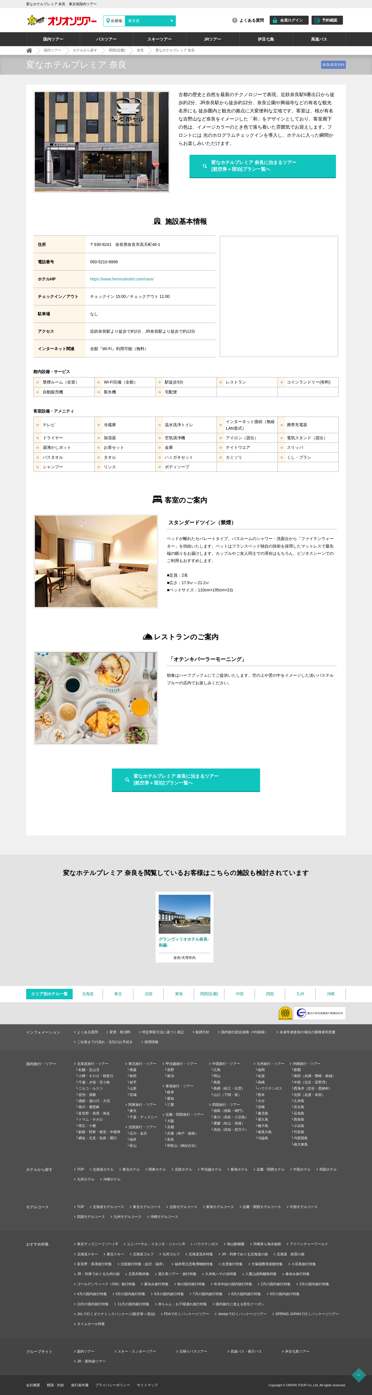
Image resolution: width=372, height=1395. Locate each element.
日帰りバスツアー (193, 1351)
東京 (133, 1111)
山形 (133, 1088)
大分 (261, 1101)
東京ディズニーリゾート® (97, 1244)
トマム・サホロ (90, 1119)
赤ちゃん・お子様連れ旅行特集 (182, 1304)
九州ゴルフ (171, 1254)
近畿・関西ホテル (271, 1169)
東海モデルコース (220, 1207)
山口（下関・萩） (228, 1095)
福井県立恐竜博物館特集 (194, 1264)
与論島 (263, 1138)
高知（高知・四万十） (231, 1130)
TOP (80, 1169)
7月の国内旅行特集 (208, 1294)
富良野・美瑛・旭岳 (94, 1113)
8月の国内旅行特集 (246, 1294)
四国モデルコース (91, 1217)
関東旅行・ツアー (142, 1105)
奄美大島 (265, 1132)
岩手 (133, 1082)
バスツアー (106, 39)
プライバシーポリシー (112, 1385)
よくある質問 (251, 20)
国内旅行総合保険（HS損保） (244, 1032)
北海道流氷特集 (201, 1254)
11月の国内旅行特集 (133, 1304)
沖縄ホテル (112, 1179)
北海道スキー (87, 1254)
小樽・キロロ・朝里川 (95, 1076)
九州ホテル (85, 1179)
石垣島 (299, 1113)
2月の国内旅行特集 (276, 1284)
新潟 (170, 1076)
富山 (133, 1146)
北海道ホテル (103, 1169)
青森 (133, 1070)
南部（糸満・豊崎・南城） (315, 1076)
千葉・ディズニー (144, 1117)
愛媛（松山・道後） (229, 1123)
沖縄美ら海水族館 (267, 1244)
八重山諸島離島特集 (261, 1274)
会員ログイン (291, 20)
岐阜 (170, 1092)
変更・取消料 (120, 1032)
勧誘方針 (203, 1032)
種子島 (263, 1126)
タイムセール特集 (91, 1324)
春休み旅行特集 (297, 1274)
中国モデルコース (304, 1207)
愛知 (170, 1099)
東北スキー (115, 1254)
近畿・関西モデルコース (262, 1207)
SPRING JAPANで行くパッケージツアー (307, 1314)
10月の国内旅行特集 (93, 1304)
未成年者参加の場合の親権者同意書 (307, 1032)
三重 (170, 1105)
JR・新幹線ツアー (91, 1361)
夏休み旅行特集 (156, 1284)
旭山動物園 (235, 1244)
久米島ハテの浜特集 (221, 1274)
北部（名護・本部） (309, 1095)
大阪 (170, 1121)
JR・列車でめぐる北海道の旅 (245, 1254)
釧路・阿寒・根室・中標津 (99, 1132)
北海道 (88, 993)
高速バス (319, 39)
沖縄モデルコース (164, 1217)
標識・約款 (55, 1385)
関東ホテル (157, 1169)
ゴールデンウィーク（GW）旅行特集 (106, 1284)
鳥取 (217, 1082)
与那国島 (301, 1138)
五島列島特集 (138, 1274)
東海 (179, 993)
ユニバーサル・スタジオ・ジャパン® (156, 1244)
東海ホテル (239, 1169)
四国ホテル (328, 1169)
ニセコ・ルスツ (90, 1088)
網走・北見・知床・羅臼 (97, 1138)
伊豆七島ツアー (297, 1351)
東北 (118, 993)
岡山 (217, 1076)
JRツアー (212, 39)
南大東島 (301, 1144)
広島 (217, 1070)
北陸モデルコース (183, 1207)
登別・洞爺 (87, 1095)
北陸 (148, 993)
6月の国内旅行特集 (169, 1294)
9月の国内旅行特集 (285, 1294)
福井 (133, 1139)
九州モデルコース (128, 1217)
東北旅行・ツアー (142, 1064)
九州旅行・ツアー (271, 1064)
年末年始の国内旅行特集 (233, 1284)
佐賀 (261, 1076)
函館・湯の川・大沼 (94, 1101)
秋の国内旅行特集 (191, 1284)
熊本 (261, 1095)
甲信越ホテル (211, 1169)
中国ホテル (302, 1169)
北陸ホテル (183, 1169)
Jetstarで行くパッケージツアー (242, 1314)
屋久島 (263, 1119)
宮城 (133, 1095)
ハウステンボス (270, 1088)
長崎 (261, 1082)
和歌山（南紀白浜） (182, 1146)
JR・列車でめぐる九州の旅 (98, 1274)
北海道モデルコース (108, 1207)
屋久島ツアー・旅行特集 (177, 1274)
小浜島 (299, 1126)
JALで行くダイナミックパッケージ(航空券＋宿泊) (116, 1314)
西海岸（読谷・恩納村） (313, 1088)
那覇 (297, 1070)
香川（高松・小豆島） (231, 1117)
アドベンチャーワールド (309, 1244)
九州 (300, 993)
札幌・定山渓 (88, 1070)
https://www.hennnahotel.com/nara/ (122, 279)
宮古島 (299, 1107)
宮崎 (261, 1107)
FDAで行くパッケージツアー (186, 1314)
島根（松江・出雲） (229, 1088)
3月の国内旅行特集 (314, 1284)
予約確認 (329, 20)
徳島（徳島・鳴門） (229, 1111)
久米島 (299, 1101)
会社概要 (33, 1385)
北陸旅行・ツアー (142, 1127)
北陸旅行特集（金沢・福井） (143, 1264)
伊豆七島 (266, 39)
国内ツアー (53, 39)
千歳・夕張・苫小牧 (94, 1082)
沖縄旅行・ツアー (307, 1064)
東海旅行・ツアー (180, 1086)
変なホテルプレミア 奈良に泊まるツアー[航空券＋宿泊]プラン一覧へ (253, 165)
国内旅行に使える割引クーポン (240, 1304)
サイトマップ (147, 1385)
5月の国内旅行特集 (131, 1294)
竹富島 (299, 1132)
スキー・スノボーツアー (137, 1351)
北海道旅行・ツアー (92, 1064)
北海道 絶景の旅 (291, 1254)
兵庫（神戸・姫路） (182, 1133)
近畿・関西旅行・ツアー (185, 1115)
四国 (270, 993)
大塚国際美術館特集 (267, 1264)
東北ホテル (131, 1169)
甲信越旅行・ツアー (181, 1064)
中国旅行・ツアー (226, 1064)
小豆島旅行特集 (303, 1264)
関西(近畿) (209, 993)
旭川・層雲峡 (88, 1107)
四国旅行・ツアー (226, 1105)
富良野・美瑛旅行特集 (94, 1264)
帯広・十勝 (87, 1126)
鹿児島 (263, 1113)
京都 (170, 1127)
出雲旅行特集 (232, 1264)
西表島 (299, 1119)
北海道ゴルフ (143, 1254)
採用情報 (151, 1042)
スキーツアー (159, 39)
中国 (240, 993)
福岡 (261, 1070)
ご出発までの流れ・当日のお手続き (105, 1042)
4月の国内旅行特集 (92, 1294)
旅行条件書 (80, 1385)
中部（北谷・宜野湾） (311, 1082)
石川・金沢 (138, 1133)
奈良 (170, 1139)
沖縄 (331, 993)
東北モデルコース (147, 1207)
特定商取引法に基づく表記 (163, 1032)
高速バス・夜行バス (246, 1351)
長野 (170, 1070)
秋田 (133, 1076)
